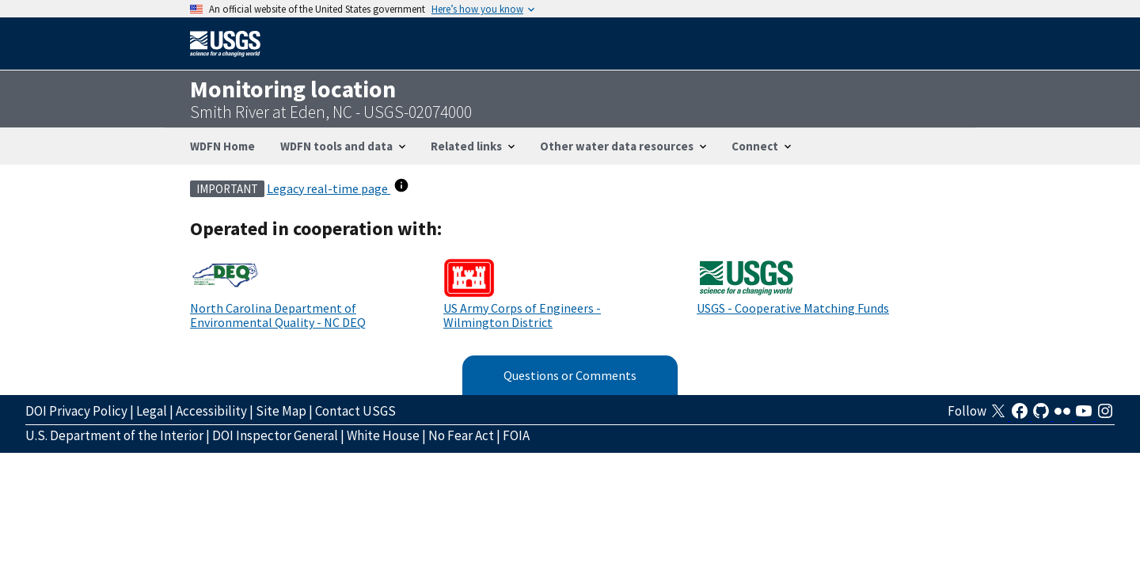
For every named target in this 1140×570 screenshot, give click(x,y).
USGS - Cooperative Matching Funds (793, 308)
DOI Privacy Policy (76, 411)
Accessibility (211, 411)
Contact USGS (355, 411)
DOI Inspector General (275, 435)
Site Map (281, 411)
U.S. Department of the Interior (114, 435)
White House (383, 435)
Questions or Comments (570, 375)
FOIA (516, 435)
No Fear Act (461, 435)
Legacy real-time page (328, 188)
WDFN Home (222, 146)
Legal (151, 411)
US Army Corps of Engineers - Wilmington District (522, 315)
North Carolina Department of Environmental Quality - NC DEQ (278, 315)
